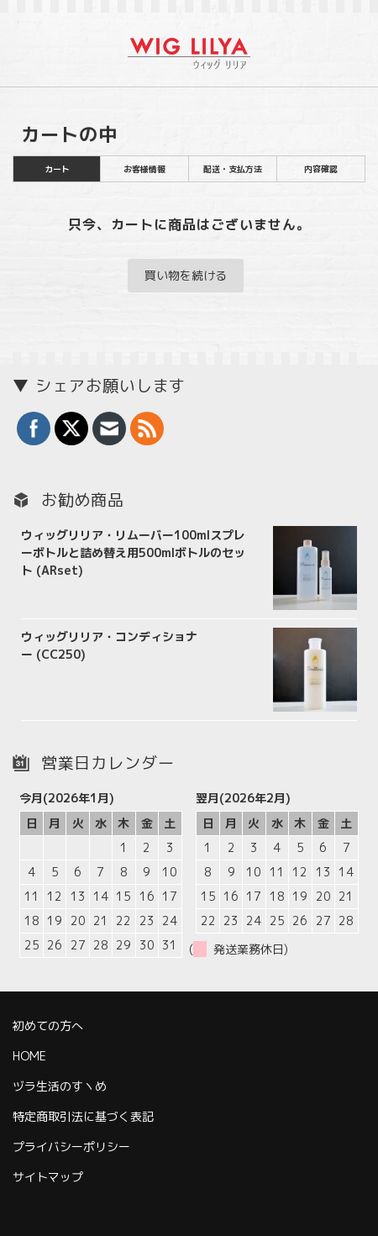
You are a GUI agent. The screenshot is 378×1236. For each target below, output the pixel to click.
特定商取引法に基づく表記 (83, 1116)
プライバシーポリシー (71, 1146)
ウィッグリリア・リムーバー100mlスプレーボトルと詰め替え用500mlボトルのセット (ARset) (133, 552)
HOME (29, 1056)
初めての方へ (48, 1026)
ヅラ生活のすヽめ (60, 1086)
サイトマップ (48, 1177)
